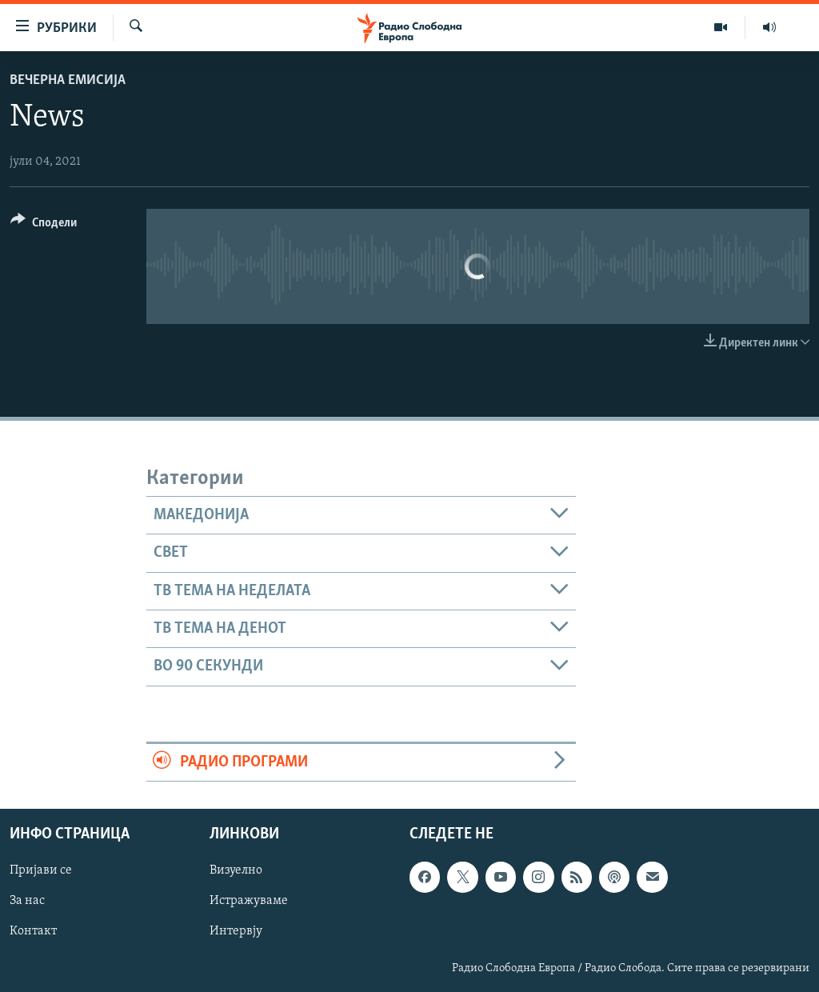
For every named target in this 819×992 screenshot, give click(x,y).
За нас (27, 900)
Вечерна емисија (68, 80)
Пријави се (41, 870)
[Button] (43, 225)
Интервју (236, 931)
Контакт (33, 931)
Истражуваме (249, 900)
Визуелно (236, 870)
